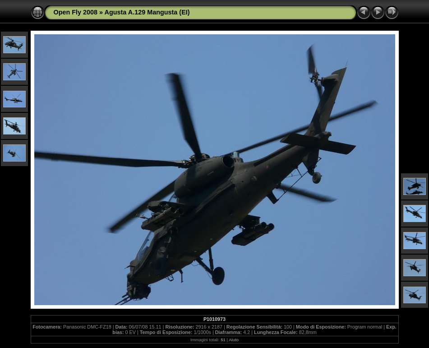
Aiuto (234, 339)
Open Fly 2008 (76, 12)
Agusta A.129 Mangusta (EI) (147, 12)
